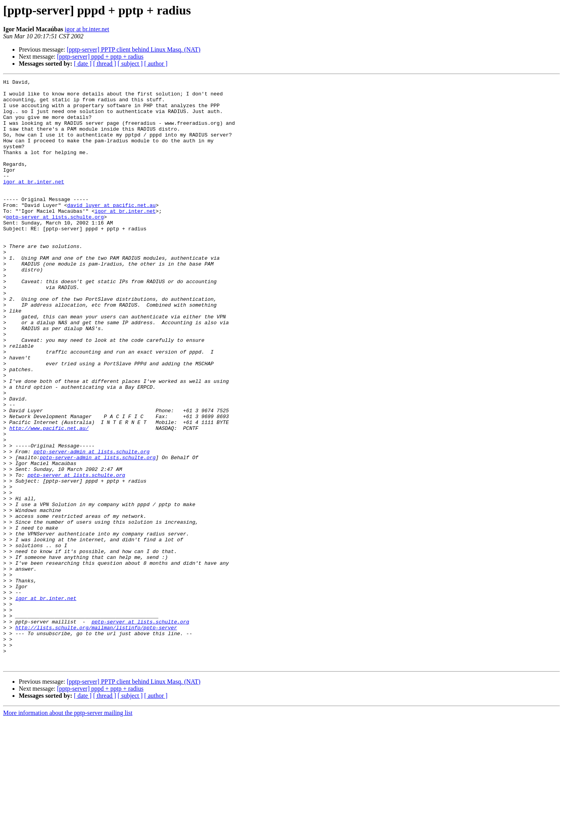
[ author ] (156, 63)
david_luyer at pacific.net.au (111, 230)
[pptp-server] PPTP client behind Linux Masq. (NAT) (134, 49)
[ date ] (82, 63)
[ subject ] (130, 63)
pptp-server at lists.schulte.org (55, 244)
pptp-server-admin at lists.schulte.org (91, 526)
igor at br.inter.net (87, 29)
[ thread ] (104, 63)
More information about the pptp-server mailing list (68, 830)
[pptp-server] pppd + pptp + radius (100, 56)
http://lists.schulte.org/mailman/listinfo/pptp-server (96, 737)
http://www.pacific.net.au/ (49, 498)
